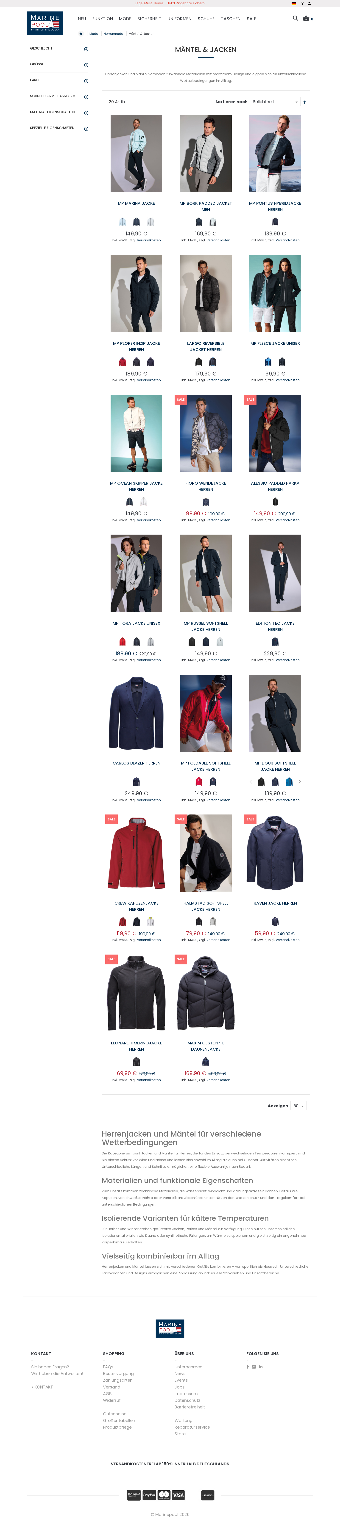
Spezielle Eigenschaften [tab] (52, 127)
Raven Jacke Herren (275, 903)
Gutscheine (114, 1414)
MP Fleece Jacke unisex (275, 343)
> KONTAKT (42, 1387)
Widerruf (112, 1400)
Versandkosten (149, 240)
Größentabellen (119, 1420)
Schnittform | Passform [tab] (52, 96)
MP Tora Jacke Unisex (136, 623)
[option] (122, 221)
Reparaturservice (192, 1427)
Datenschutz (187, 1400)
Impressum (186, 1394)
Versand (111, 1387)
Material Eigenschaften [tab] (52, 112)
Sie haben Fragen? (50, 1367)
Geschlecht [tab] (41, 48)
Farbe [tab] (35, 80)
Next (298, 781)
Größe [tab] (37, 64)
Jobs (180, 1387)
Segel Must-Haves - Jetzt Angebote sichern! (170, 3)
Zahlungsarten (118, 1380)
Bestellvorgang (118, 1373)
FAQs (108, 1367)
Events (181, 1380)
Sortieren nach (231, 102)
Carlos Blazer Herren (136, 763)
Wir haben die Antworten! (57, 1373)
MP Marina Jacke (136, 203)
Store (180, 1434)
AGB (107, 1394)
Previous (250, 781)
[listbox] (136, 223)
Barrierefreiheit (190, 1407)
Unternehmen (188, 1367)
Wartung (183, 1420)
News (180, 1373)
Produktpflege (117, 1427)
